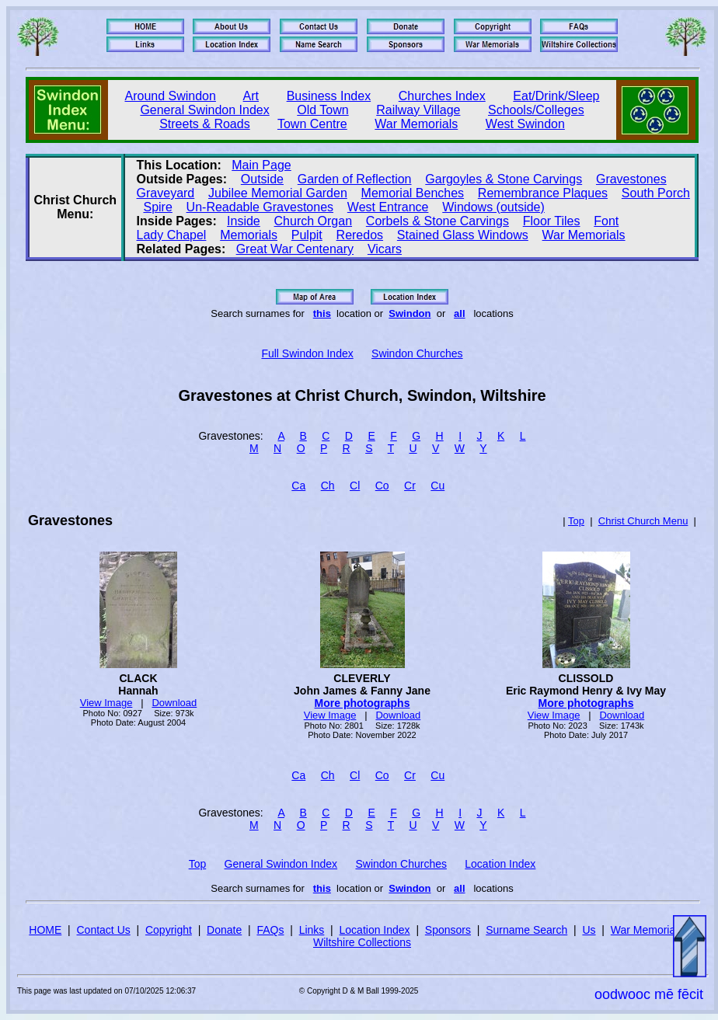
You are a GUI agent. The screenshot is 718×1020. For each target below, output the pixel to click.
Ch (328, 485)
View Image (106, 702)
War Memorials (416, 124)
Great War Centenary (295, 249)
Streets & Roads (204, 124)
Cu (437, 485)
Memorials (248, 235)
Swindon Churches (417, 353)
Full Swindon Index (307, 353)
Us (588, 930)
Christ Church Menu (643, 521)
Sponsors (448, 930)
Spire (157, 207)
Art (251, 96)
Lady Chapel (172, 235)
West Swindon (525, 124)
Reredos (359, 235)
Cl (355, 485)
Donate (224, 930)
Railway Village (418, 110)
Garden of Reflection (355, 179)
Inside (243, 221)
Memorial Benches (413, 193)
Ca (298, 485)
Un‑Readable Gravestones (259, 207)
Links (312, 930)
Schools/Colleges (536, 110)
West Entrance (388, 207)
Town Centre (312, 124)
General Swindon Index (204, 110)
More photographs (362, 703)
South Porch (656, 193)
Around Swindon (170, 96)
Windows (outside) (493, 207)
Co (382, 485)
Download (174, 702)
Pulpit (306, 235)
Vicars (385, 249)
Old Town (322, 110)
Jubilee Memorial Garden (277, 193)
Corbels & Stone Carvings (437, 221)
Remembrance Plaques (543, 193)
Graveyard (166, 193)
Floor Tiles (551, 221)
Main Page (261, 165)
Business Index (329, 96)
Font (606, 221)
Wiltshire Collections (362, 942)
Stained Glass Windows (462, 235)
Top (576, 521)
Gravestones (631, 179)
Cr (410, 485)
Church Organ (313, 221)
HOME (45, 930)
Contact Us (104, 930)
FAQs (270, 930)
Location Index (500, 864)
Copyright (168, 930)
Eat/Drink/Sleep (556, 96)
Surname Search (526, 930)
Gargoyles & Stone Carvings (503, 179)
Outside (262, 179)
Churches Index (442, 96)
